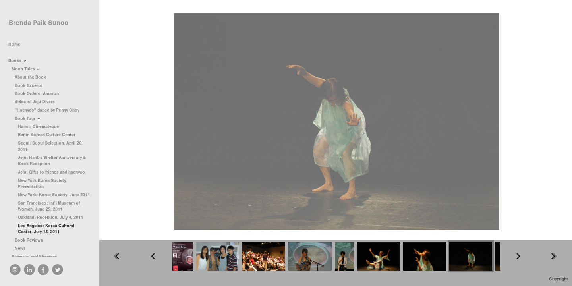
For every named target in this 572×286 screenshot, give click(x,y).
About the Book (30, 77)
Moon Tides (26, 69)
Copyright (558, 279)
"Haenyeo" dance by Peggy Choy (47, 110)
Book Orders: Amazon (37, 93)
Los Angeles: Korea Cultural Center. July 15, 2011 (46, 229)
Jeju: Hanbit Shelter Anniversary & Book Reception (52, 160)
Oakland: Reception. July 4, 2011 (50, 217)
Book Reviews (31, 240)
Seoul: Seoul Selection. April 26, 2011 (50, 146)
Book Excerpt (28, 85)
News (20, 248)
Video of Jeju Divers (35, 101)
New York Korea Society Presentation (42, 183)
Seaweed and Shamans (37, 256)
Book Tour (28, 118)
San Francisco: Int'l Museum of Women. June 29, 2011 (49, 206)
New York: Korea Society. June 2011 (54, 194)
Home (14, 44)
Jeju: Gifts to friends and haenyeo (51, 172)
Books (17, 60)
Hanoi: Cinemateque (38, 126)
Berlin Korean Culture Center (46, 134)
